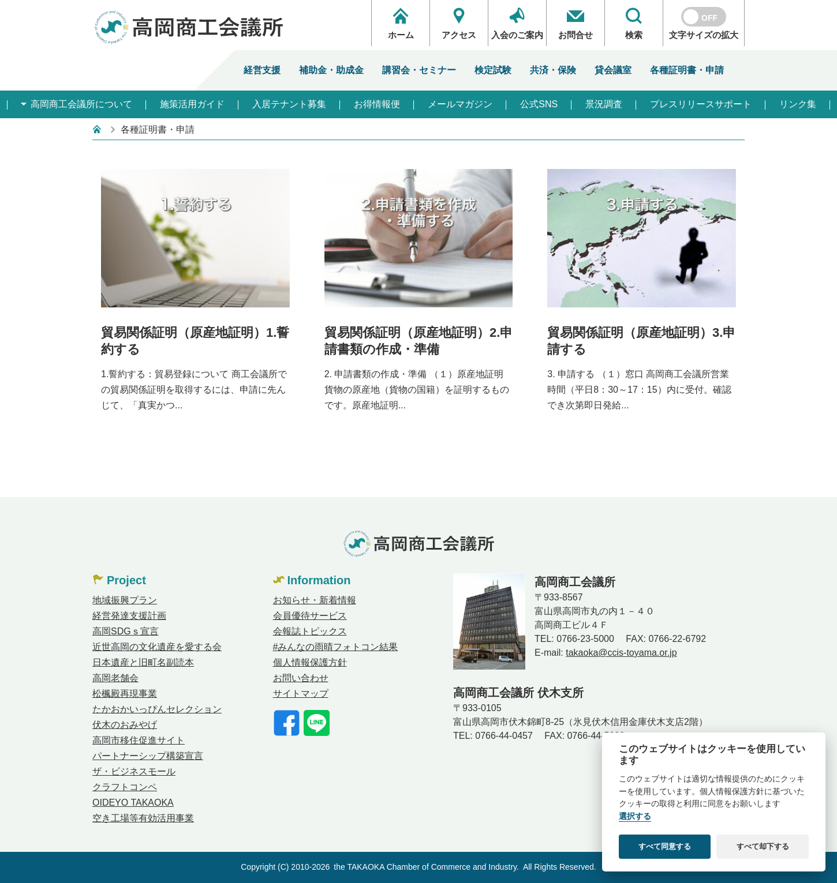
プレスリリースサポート (701, 104)
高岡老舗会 (115, 678)
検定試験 (492, 70)
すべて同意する (664, 846)
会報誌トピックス (310, 631)
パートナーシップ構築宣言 (147, 756)
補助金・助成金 (331, 70)
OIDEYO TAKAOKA (133, 802)
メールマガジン (460, 104)
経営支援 (262, 70)
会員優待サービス (310, 616)
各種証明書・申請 (687, 70)
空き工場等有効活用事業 (143, 818)
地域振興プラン (124, 600)
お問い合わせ (300, 678)
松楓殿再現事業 (124, 693)
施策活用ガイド (192, 104)
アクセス (459, 23)
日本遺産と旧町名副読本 (143, 662)
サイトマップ (300, 693)
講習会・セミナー (419, 70)
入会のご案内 (517, 23)
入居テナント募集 (289, 104)
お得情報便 (377, 104)
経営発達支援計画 (129, 616)
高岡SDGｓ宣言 (125, 631)
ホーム (400, 23)
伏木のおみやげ (124, 725)
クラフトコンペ (124, 787)
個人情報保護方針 (310, 662)
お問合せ (575, 23)
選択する (635, 816)
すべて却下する (763, 846)
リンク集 (797, 104)
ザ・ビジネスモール (133, 771)
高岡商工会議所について (80, 104)
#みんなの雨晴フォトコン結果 (335, 647)
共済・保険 (553, 70)
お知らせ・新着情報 (314, 600)
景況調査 (603, 104)
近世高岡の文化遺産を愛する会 (157, 647)
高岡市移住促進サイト (138, 740)
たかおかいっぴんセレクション (157, 709)
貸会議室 (613, 70)
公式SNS (539, 104)
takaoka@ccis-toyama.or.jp (621, 652)
